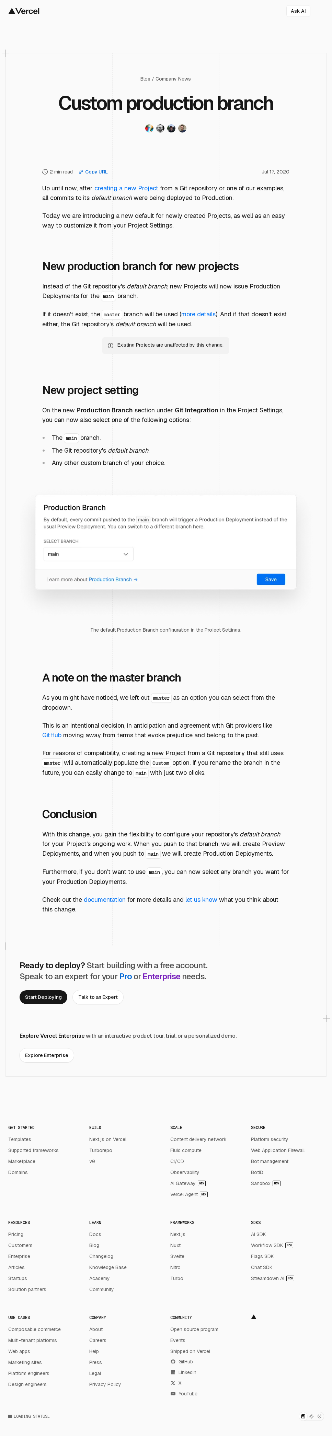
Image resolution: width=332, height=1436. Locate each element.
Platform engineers (28, 1373)
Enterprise (19, 1256)
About (96, 1329)
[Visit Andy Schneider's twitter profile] (171, 129)
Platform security (269, 1139)
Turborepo (100, 1150)
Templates (19, 1139)
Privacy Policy (105, 1384)
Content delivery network (198, 1139)
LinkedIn (183, 1372)
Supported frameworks (33, 1150)
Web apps (19, 1351)
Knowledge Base (108, 1267)
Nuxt (175, 1245)
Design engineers (27, 1384)
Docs (95, 1234)
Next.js (177, 1234)
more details (198, 314)
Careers (97, 1340)
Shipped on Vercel (190, 1351)
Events (177, 1340)
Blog (145, 78)
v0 (92, 1161)
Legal (95, 1373)
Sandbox (266, 1183)
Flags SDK (262, 1256)
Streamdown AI (272, 1278)
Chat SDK (262, 1267)
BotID (257, 1172)
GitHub (51, 735)
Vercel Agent (189, 1194)
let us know (201, 900)
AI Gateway (188, 1183)
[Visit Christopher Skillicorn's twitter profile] (160, 129)
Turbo (176, 1278)
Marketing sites (25, 1362)
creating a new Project (126, 188)
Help (94, 1351)
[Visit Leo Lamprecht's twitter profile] (182, 129)
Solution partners (27, 1289)
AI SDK (258, 1234)
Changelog (101, 1256)
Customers (20, 1245)
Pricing (15, 1234)
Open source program (194, 1329)
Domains (18, 1172)
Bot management (269, 1161)
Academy (99, 1278)
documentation (105, 900)
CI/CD (177, 1161)
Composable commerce (34, 1329)
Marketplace (21, 1161)
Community (101, 1289)
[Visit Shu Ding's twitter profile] (149, 129)
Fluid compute (186, 1150)
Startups (17, 1278)
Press (95, 1362)
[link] (43, 997)
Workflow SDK (272, 1245)
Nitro (175, 1267)
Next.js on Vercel (107, 1139)
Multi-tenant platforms (32, 1340)
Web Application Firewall (278, 1150)
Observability (184, 1172)
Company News (173, 79)
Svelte (177, 1256)
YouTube (183, 1394)
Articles (16, 1267)
